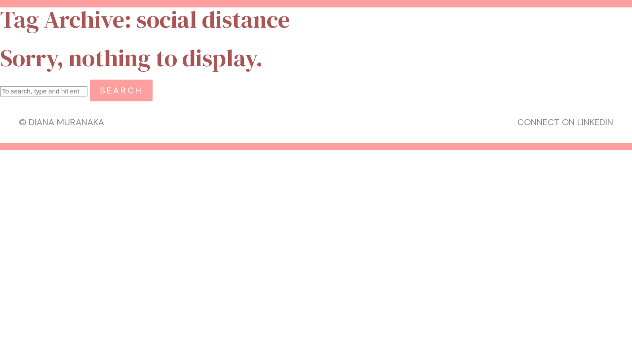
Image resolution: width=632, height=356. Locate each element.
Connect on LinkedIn (565, 122)
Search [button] (121, 90)
